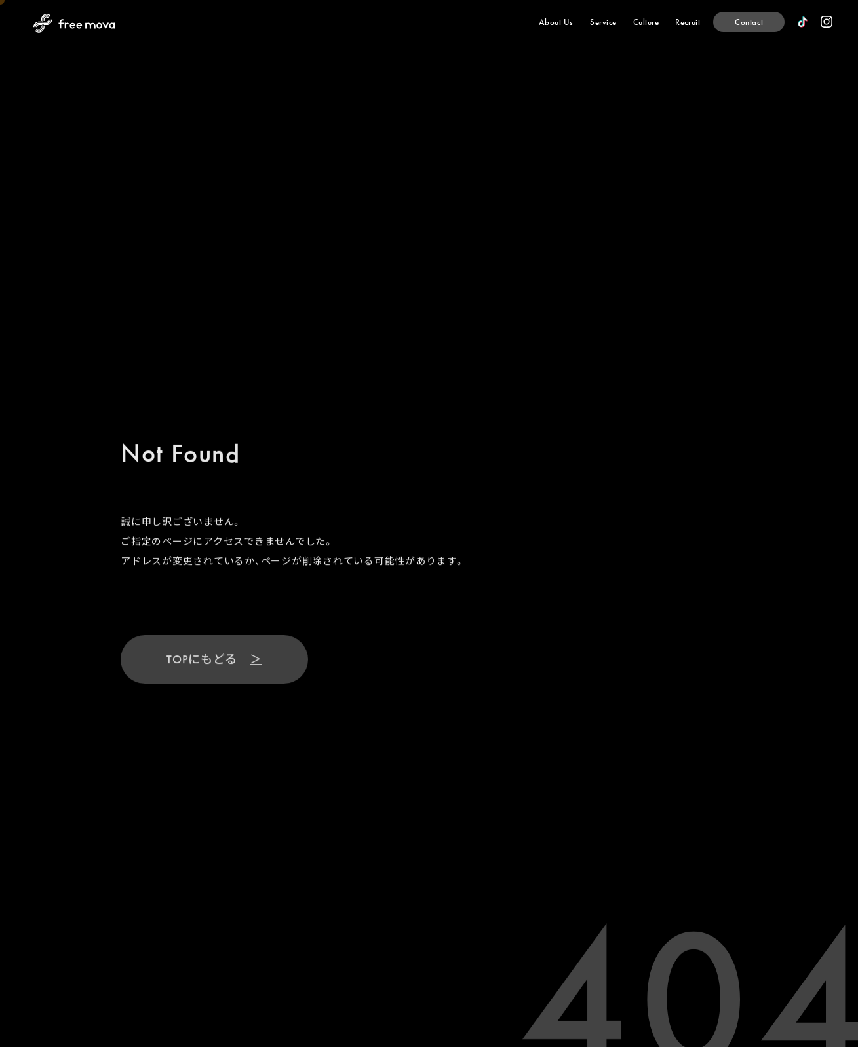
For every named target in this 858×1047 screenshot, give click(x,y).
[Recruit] (687, 22)
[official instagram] (826, 22)
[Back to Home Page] (74, 23)
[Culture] (646, 22)
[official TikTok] (803, 22)
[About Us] (556, 22)
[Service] (603, 22)
